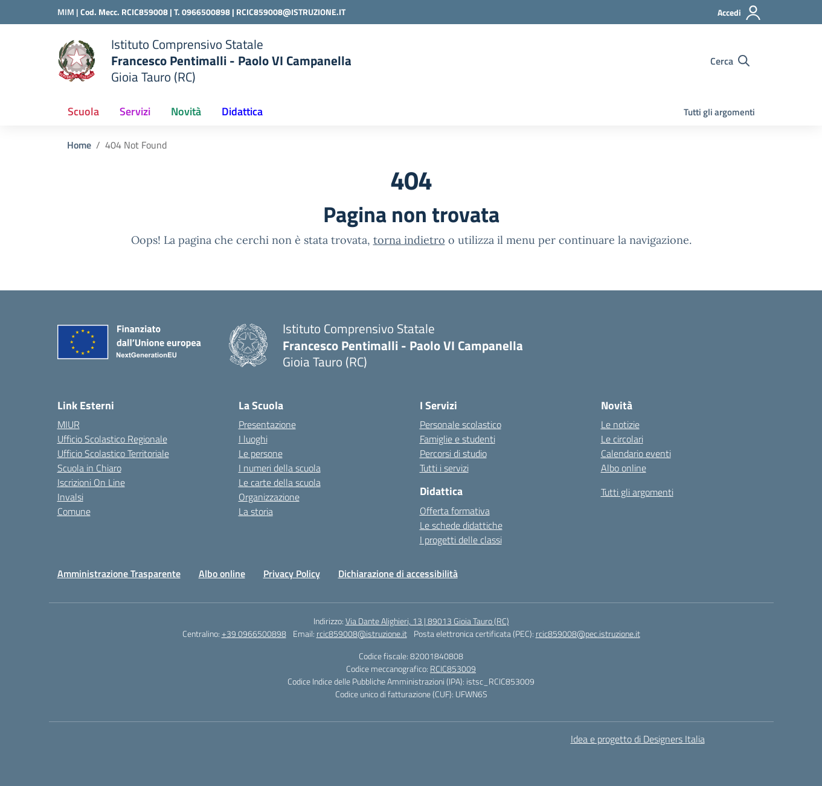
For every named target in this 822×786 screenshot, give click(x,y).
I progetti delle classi (461, 539)
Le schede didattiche (461, 525)
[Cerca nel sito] (730, 61)
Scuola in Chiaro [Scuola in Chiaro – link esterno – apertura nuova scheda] (89, 468)
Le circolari (622, 439)
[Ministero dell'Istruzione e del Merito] (68, 11)
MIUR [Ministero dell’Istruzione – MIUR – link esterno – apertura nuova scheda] (68, 424)
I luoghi (253, 439)
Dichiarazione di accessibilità (398, 573)
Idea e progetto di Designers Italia (638, 739)
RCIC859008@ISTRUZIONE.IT (290, 11)
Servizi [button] (135, 111)
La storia (256, 511)
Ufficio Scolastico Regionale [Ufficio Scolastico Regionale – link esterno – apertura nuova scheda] (112, 439)
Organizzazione (269, 497)
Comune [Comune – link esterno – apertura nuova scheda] (74, 511)
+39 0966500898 (254, 633)
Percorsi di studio (453, 453)
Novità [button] (186, 111)
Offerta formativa (455, 510)
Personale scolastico (460, 424)
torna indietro (409, 240)
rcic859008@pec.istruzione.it (588, 633)
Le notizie (620, 424)
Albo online (623, 468)
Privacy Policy (291, 573)
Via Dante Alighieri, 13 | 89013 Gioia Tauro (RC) (427, 621)
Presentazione (267, 424)
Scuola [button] (83, 111)
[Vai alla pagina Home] (79, 145)
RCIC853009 (453, 668)
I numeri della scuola (280, 468)
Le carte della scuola (280, 482)
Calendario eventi (636, 453)
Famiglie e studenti (457, 439)
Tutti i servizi (444, 468)
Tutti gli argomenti (719, 112)
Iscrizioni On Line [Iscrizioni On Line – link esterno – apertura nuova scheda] (91, 482)
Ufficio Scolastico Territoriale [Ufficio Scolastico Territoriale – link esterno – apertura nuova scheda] (113, 453)
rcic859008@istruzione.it (361, 633)
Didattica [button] (242, 111)
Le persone (261, 453)
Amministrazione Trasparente (119, 573)
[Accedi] (739, 12)
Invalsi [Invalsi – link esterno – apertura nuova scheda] (70, 497)
